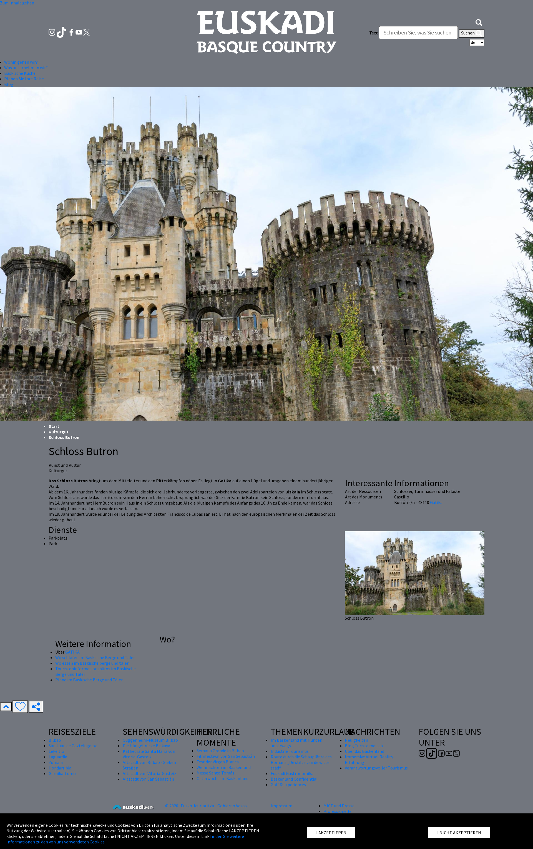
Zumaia (56, 762)
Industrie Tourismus (290, 751)
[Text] (418, 32)
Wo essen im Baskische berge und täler (92, 663)
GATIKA (72, 652)
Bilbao (55, 740)
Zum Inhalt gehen (17, 3)
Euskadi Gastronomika (292, 773)
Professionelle (337, 811)
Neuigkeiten (356, 740)
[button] (479, 21)
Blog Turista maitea (364, 745)
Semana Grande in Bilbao (220, 750)
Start (54, 426)
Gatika (436, 502)
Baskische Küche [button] (20, 73)
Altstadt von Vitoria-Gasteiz (149, 773)
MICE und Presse (339, 805)
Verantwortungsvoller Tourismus (376, 768)
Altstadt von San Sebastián (148, 779)
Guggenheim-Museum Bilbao (150, 740)
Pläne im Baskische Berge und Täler (89, 679)
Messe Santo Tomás (215, 773)
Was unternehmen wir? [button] (26, 67)
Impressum (281, 805)
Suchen (471, 33)
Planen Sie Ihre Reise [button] (24, 78)
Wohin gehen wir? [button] (21, 62)
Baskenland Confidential (294, 779)
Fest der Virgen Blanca (218, 761)
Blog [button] (8, 84)
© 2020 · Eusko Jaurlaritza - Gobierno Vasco (206, 805)
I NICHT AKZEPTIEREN (459, 832)
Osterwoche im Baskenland (222, 778)
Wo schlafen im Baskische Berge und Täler (95, 657)
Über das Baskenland (364, 751)
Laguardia (58, 756)
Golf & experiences (288, 784)
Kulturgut (59, 432)
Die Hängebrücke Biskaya (146, 745)
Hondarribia (60, 768)
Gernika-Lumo (62, 773)
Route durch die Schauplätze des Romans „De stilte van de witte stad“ (301, 762)
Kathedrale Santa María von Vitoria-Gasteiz (149, 753)
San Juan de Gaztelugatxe (73, 745)
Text (373, 33)
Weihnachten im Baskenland (224, 767)
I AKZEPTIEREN (331, 832)
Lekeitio (56, 751)
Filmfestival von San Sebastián (226, 756)
